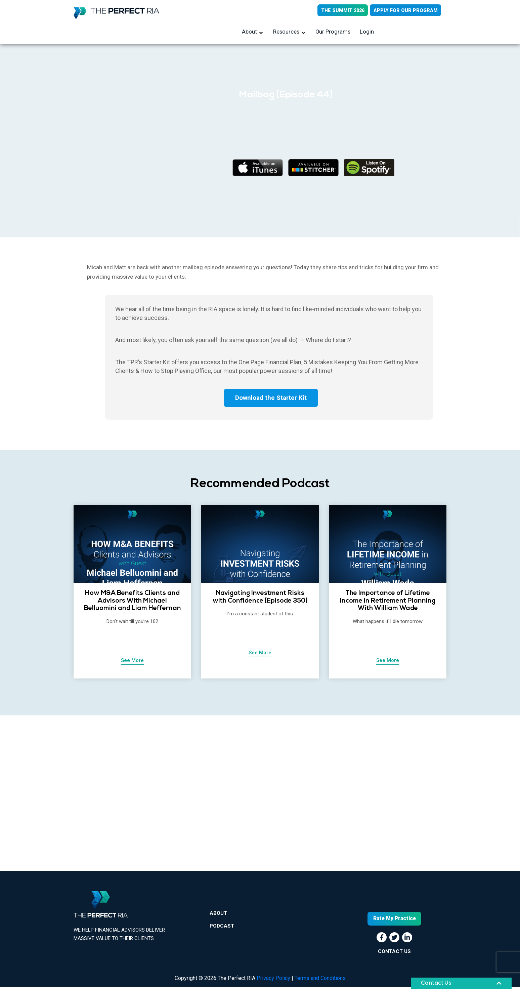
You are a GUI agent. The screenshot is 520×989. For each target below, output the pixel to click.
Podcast (222, 931)
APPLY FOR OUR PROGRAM (404, 11)
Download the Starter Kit (271, 400)
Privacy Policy (273, 980)
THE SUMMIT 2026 (339, 11)
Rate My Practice (394, 920)
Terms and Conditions (320, 980)
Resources (287, 33)
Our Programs (332, 33)
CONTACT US (394, 953)
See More (132, 663)
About (250, 33)
